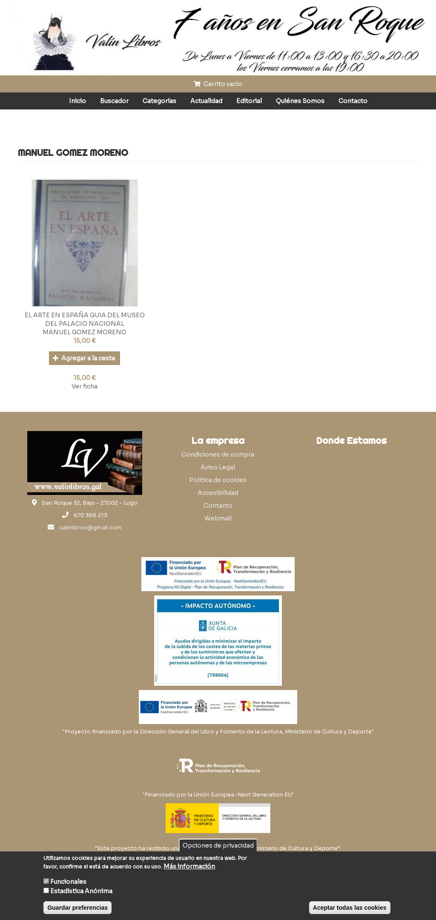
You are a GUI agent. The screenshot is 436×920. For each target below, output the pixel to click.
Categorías (159, 101)
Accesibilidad (218, 493)
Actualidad (206, 101)
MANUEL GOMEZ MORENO (84, 332)
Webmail (218, 518)
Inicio (77, 101)
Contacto (352, 101)
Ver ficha (85, 386)
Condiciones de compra (217, 454)
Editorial (249, 101)
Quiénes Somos (300, 101)
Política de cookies (218, 480)
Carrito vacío (218, 84)
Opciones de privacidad (218, 845)
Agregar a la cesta (84, 358)
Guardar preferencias (77, 907)
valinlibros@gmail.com (90, 527)
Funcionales (68, 882)
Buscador (114, 101)
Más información (189, 866)
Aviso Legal (218, 467)
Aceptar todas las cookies (350, 907)
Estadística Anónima (81, 891)
